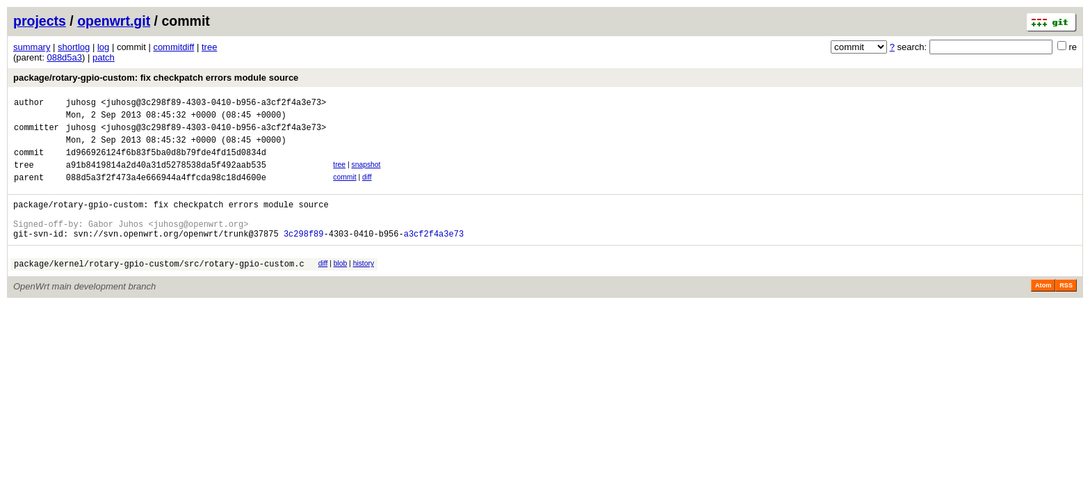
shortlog (74, 47)
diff (367, 189)
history (363, 286)
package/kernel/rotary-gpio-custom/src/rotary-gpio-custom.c (159, 288)
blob (341, 286)
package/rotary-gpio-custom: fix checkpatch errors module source (155, 77)
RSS (1066, 310)
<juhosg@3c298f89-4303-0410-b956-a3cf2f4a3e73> (213, 104)
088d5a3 (64, 57)
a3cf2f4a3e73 (434, 256)
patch (103, 57)
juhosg (81, 104)
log (103, 47)
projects (39, 21)
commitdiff (173, 47)
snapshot (365, 175)
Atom (1043, 310)
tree (209, 47)
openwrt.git (113, 21)
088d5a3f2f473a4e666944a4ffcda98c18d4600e (166, 192)
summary (31, 47)
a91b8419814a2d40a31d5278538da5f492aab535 (166, 177)
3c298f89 (304, 256)
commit (344, 189)
